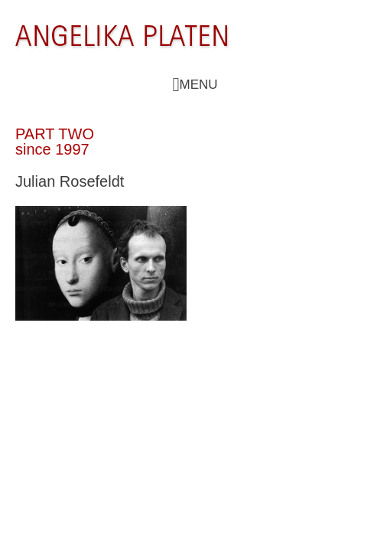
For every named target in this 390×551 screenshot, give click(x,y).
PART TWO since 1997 (54, 142)
